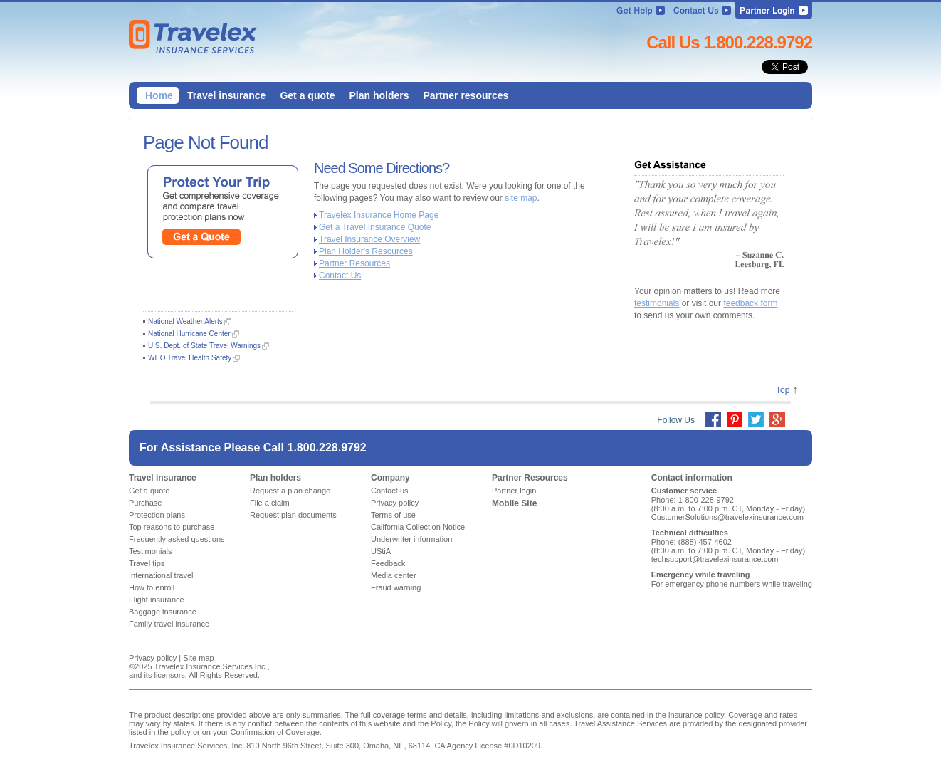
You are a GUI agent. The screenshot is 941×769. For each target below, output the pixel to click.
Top (782, 390)
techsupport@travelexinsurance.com (715, 559)
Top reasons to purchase (171, 527)
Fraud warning (396, 587)
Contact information (691, 478)
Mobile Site (514, 503)
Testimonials (150, 551)
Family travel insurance (169, 623)
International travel (161, 575)
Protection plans (157, 515)
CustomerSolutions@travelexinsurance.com (727, 517)
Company (390, 478)
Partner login (514, 490)
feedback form (750, 303)
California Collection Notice (418, 527)
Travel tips (146, 563)
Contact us (390, 490)
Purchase (145, 502)
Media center (393, 575)
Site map (198, 658)
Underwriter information (411, 539)
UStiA (381, 551)
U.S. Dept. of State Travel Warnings (204, 346)
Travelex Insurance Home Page (378, 215)
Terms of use (393, 515)
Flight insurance (156, 599)
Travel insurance (162, 478)
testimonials (656, 303)
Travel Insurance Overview (369, 239)
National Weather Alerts (185, 321)
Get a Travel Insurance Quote (375, 227)
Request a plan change (290, 490)
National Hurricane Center (189, 334)
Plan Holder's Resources (366, 251)
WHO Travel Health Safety (189, 358)
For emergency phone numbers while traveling (731, 584)
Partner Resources (354, 263)
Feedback (388, 563)
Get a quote (149, 490)
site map (521, 198)
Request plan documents (293, 515)
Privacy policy (395, 502)
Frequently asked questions (177, 539)
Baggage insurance (162, 611)
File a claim (270, 502)
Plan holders (275, 478)
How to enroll (151, 587)
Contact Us (340, 276)
